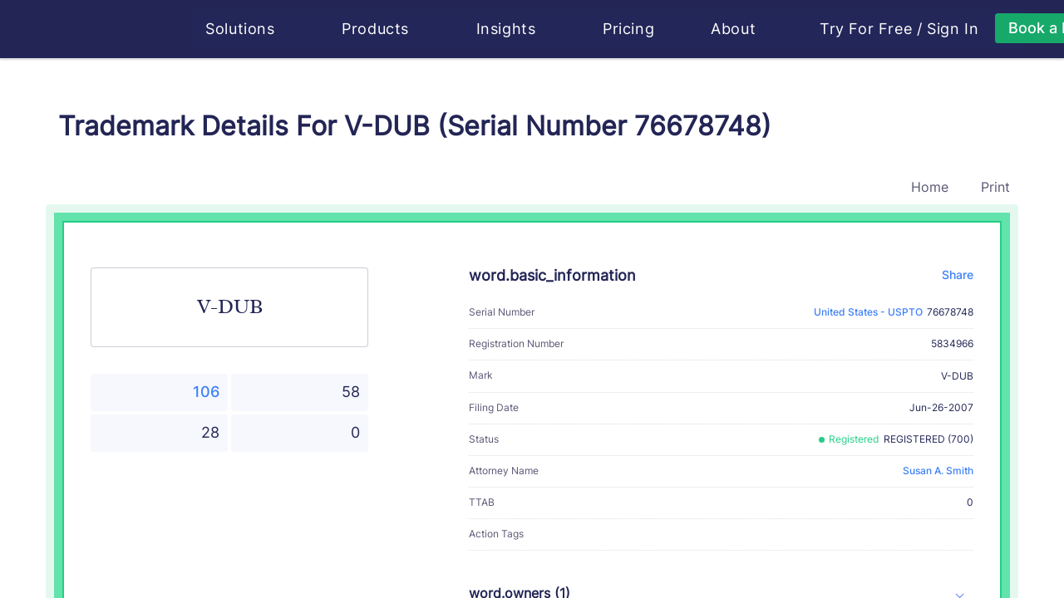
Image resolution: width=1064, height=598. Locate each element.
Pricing (630, 28)
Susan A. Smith (938, 470)
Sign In (954, 29)
